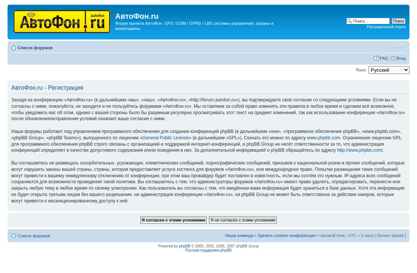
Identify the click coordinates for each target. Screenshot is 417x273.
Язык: (361, 70)
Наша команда (239, 235)
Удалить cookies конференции (286, 235)
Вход (401, 58)
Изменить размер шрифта (400, 46)
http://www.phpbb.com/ (360, 150)
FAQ (384, 58)
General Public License (165, 137)
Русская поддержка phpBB (208, 250)
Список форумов (35, 47)
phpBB (184, 246)
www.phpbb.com (323, 137)
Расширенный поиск (386, 26)
